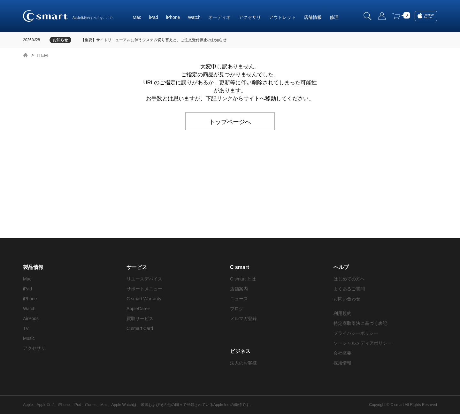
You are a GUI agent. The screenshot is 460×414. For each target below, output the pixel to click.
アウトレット (282, 17)
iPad (153, 17)
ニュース (239, 298)
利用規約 (342, 313)
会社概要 (342, 353)
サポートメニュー (144, 288)
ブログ (236, 308)
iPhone (173, 17)
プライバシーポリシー (356, 333)
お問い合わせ (347, 298)
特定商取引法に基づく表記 (360, 323)
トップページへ (230, 121)
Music (29, 338)
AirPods (31, 318)
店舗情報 (313, 17)
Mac (137, 17)
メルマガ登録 (243, 318)
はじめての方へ (349, 278)
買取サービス (139, 318)
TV (26, 328)
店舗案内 (239, 288)
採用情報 (342, 362)
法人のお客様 (243, 362)
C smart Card (139, 328)
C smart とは (243, 278)
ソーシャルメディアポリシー (363, 343)
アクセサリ (250, 17)
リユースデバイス (144, 278)
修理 (334, 17)
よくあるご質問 (349, 288)
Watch (194, 17)
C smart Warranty (143, 298)
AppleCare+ (138, 308)
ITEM (42, 55)
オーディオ (219, 17)
